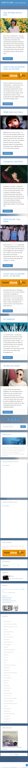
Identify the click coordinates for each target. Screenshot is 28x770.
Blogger (16, 754)
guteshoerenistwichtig (8, 631)
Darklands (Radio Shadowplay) (10, 672)
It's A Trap (6, 657)
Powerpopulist (7, 690)
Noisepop (6, 660)
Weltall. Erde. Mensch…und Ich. (11, 626)
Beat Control (6, 680)
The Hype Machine (8, 677)
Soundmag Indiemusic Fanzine (10, 703)
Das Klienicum (7, 667)
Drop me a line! (12, 592)
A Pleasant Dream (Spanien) (10, 665)
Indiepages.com (7, 708)
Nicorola (5, 629)
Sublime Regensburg (8, 642)
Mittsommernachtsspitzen (9, 649)
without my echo (7, 621)
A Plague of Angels (8, 693)
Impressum (4, 595)
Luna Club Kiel (7, 716)
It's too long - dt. (7, 695)
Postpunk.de (6, 670)
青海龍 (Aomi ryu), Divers (13, 112)
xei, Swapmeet (9, 319)
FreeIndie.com (7, 675)
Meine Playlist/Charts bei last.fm (9, 600)
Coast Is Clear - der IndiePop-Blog (10, 767)
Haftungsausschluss (6, 599)
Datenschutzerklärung (7, 597)
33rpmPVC (6, 654)
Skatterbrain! (6, 685)
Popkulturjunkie (7, 711)
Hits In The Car (7, 634)
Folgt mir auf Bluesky (6, 602)
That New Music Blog (8, 652)
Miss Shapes (6, 639)
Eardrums (6, 683)
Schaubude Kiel (7, 721)
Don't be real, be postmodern (10, 624)
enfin (5, 662)
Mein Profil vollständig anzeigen (16, 578)
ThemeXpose (24, 767)
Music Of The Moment (8, 636)
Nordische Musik (7, 688)
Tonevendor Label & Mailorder (10, 698)
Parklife (12, 576)
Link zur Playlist (5, 465)
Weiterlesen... (7, 58)
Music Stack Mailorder (8, 700)
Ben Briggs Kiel (7, 718)
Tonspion (6, 706)
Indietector (6, 647)
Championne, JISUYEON (13, 162)
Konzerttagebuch (7, 644)
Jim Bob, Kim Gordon (11, 366)
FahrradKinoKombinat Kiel (9, 713)
